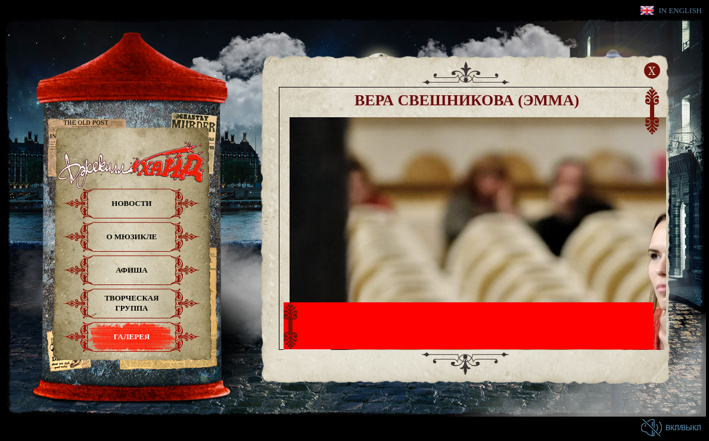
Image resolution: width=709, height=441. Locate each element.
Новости (131, 203)
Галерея (132, 336)
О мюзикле (131, 236)
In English (680, 10)
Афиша (132, 269)
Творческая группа (131, 302)
